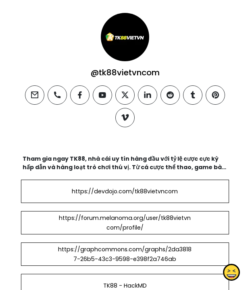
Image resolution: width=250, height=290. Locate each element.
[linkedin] (147, 95)
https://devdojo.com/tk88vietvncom (125, 191)
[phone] (57, 95)
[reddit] (170, 95)
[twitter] (125, 95)
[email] (34, 95)
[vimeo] (125, 117)
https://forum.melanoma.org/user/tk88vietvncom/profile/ (125, 223)
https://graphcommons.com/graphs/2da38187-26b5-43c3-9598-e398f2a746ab (125, 254)
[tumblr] (192, 95)
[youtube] (102, 95)
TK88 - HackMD (125, 286)
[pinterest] (215, 95)
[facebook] (80, 95)
